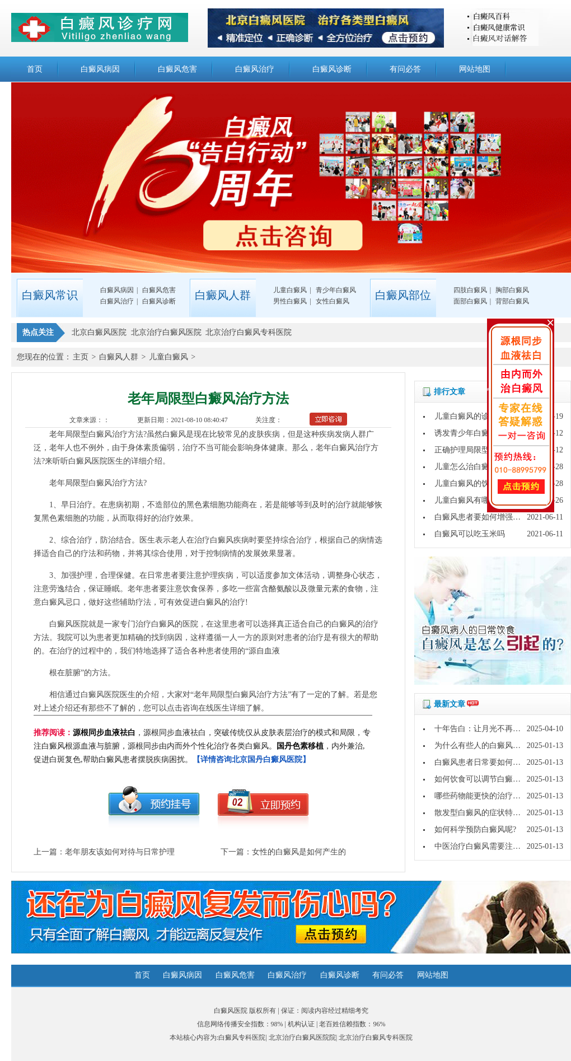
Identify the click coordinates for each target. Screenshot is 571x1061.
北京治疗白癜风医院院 (302, 1037)
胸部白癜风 (512, 290)
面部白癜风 (470, 301)
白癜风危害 (177, 69)
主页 (80, 357)
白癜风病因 (100, 69)
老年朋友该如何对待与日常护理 (120, 852)
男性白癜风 (290, 301)
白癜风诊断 (332, 69)
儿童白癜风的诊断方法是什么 (485, 416)
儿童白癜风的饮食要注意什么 (485, 483)
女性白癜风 (332, 301)
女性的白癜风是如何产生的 (299, 852)
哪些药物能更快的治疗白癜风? (487, 796)
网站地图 (474, 69)
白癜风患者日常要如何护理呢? (487, 762)
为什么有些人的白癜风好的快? (487, 745)
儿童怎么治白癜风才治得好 (481, 466)
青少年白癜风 (336, 290)
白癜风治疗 (254, 69)
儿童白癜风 (290, 290)
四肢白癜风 (470, 290)
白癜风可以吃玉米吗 (469, 534)
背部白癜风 (512, 301)
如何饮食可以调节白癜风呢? (483, 779)
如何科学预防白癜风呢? (475, 829)
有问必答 (405, 69)
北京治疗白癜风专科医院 (376, 1037)
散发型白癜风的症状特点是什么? (490, 812)
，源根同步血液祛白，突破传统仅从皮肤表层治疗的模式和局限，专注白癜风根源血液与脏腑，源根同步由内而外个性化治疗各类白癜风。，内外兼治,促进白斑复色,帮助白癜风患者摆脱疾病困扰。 (202, 746)
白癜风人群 (118, 357)
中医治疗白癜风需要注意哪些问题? (494, 846)
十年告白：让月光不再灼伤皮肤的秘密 (501, 729)
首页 (35, 69)
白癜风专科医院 (241, 1037)
